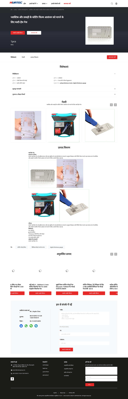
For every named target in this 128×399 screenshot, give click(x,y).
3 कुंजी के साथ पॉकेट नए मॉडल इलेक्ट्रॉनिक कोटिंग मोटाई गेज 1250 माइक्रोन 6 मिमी (103, 287)
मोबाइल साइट (62, 392)
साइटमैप (55, 392)
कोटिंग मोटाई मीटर (22, 247)
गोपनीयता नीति (72, 392)
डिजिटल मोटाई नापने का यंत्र (38, 247)
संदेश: (61, 310)
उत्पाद (15, 9)
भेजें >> (89, 384)
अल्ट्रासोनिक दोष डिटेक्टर (69, 365)
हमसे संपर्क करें (45, 375)
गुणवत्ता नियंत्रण (46, 371)
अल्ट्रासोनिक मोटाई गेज (68, 368)
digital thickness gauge (56, 247)
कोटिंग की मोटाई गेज (23, 9)
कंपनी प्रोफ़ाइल (45, 365)
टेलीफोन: (62, 339)
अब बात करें (34, 33)
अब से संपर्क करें (66, 349)
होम (11, 9)
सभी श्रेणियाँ (66, 375)
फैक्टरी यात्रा (45, 368)
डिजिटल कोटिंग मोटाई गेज (74, 285)
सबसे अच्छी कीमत (18, 33)
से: (60, 330)
